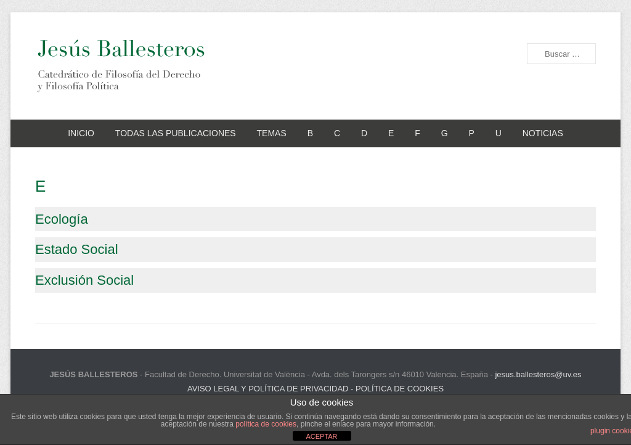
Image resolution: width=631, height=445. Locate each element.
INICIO (81, 133)
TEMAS (272, 133)
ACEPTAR (321, 436)
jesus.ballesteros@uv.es (538, 374)
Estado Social (76, 249)
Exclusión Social (84, 280)
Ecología (61, 219)
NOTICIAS (543, 133)
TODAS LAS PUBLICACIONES (175, 133)
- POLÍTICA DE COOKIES (396, 388)
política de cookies (265, 424)
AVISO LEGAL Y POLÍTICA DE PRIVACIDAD (268, 388)
